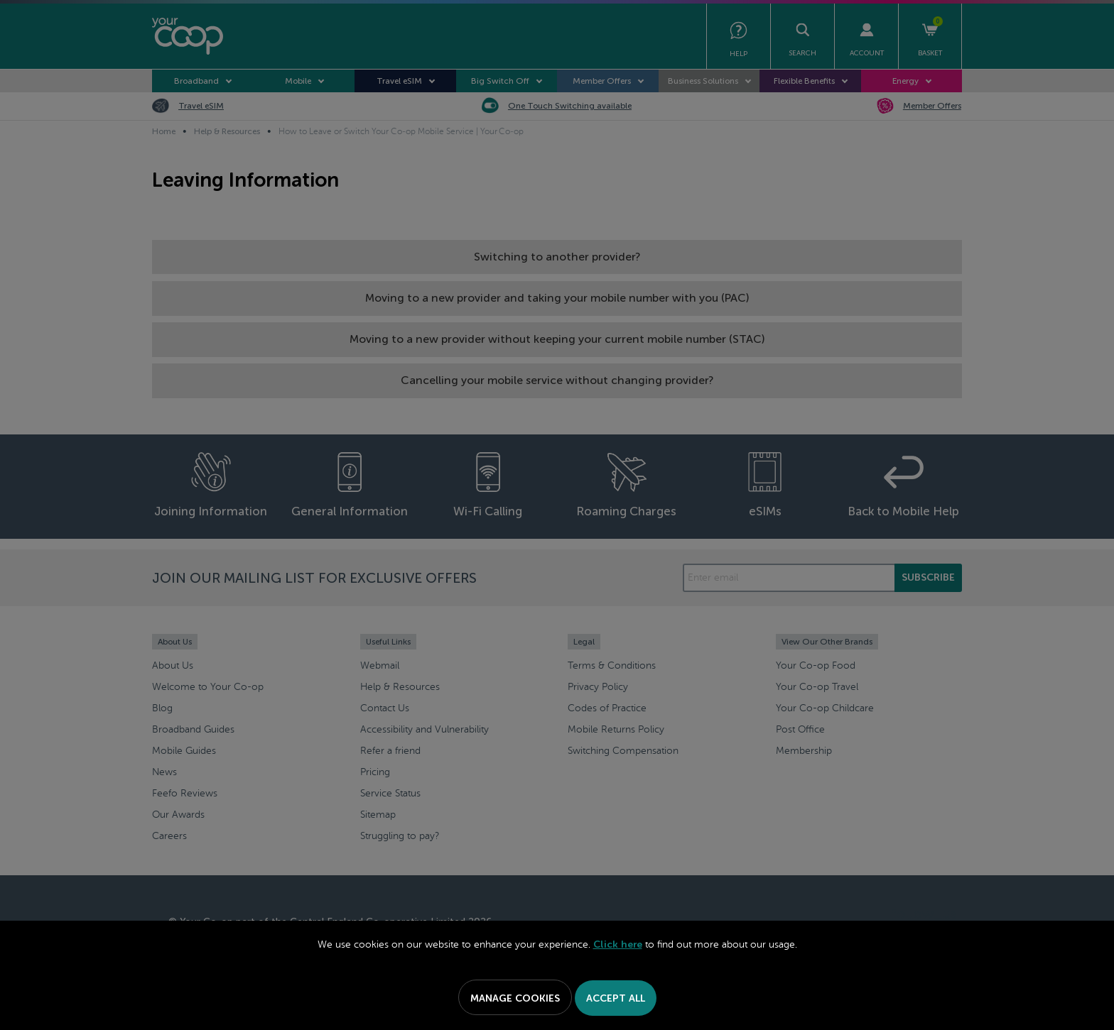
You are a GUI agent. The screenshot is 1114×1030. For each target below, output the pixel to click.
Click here (617, 944)
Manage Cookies (515, 998)
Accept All (615, 998)
